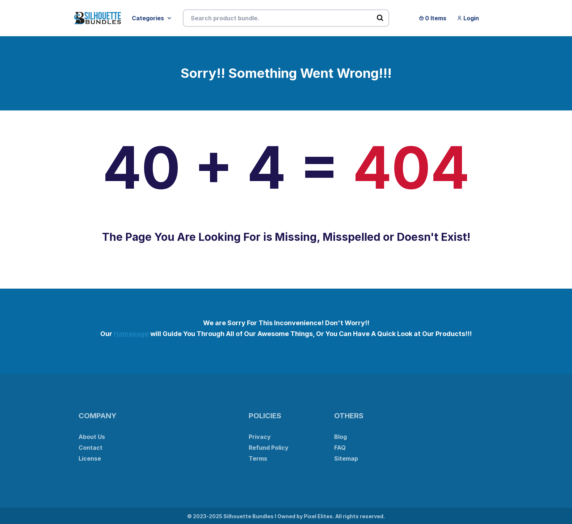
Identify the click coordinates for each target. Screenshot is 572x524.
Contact (90, 447)
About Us (92, 436)
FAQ (340, 447)
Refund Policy (269, 447)
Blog (340, 436)
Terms (258, 458)
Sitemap (346, 458)
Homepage (131, 334)
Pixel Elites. (319, 516)
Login (468, 18)
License (90, 458)
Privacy (260, 436)
